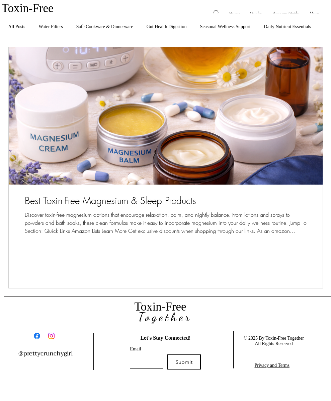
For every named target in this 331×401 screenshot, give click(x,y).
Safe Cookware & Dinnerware (104, 26)
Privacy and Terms (272, 365)
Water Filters (50, 26)
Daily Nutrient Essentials (287, 26)
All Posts (16, 26)
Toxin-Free (29, 8)
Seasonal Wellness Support (225, 26)
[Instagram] (51, 336)
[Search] (216, 12)
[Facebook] (37, 336)
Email (135, 348)
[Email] (144, 361)
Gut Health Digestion (167, 26)
